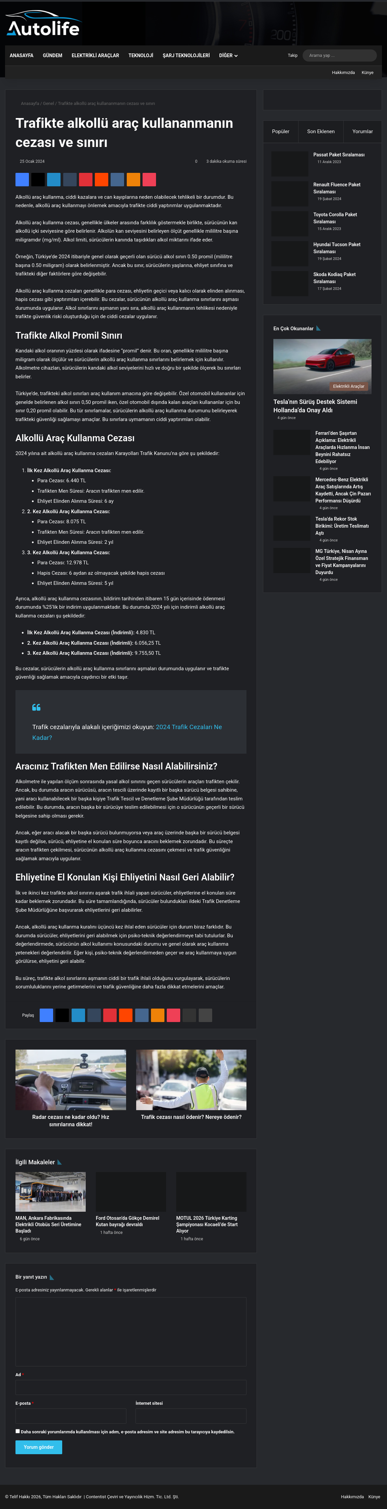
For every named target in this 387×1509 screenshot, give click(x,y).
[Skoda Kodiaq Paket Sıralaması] (291, 285)
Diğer (226, 55)
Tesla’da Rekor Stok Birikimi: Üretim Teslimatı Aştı (342, 530)
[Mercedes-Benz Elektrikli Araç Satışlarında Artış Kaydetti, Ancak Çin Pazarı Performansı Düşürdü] (291, 493)
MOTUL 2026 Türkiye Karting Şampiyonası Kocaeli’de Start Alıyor (207, 1224)
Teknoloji (140, 55)
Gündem (52, 55)
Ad (19, 1374)
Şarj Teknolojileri (186, 55)
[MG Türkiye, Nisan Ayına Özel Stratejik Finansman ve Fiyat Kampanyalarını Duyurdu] (291, 564)
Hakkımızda (343, 72)
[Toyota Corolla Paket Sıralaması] (291, 225)
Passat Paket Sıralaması (340, 156)
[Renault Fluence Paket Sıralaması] (291, 196)
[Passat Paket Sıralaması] (291, 166)
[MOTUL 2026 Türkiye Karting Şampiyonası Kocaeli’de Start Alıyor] (211, 1192)
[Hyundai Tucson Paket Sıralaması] (291, 255)
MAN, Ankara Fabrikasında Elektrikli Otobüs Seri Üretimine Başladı (48, 1224)
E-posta (24, 1403)
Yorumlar (362, 131)
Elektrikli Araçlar (95, 55)
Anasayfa (21, 55)
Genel (48, 103)
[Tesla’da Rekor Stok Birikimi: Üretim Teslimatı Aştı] (291, 532)
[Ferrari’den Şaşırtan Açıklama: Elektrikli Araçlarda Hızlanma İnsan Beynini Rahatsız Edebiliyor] (291, 446)
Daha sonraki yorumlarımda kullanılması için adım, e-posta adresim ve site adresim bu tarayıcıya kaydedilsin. (128, 1431)
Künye (368, 72)
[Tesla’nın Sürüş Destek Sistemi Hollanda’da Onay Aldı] (322, 371)
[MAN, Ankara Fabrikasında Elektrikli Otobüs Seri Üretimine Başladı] (50, 1192)
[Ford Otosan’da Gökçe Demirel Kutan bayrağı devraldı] (131, 1192)
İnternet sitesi (149, 1403)
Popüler (280, 131)
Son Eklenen (321, 131)
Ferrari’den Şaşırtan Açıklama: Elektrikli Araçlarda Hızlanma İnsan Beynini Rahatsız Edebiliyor (342, 451)
